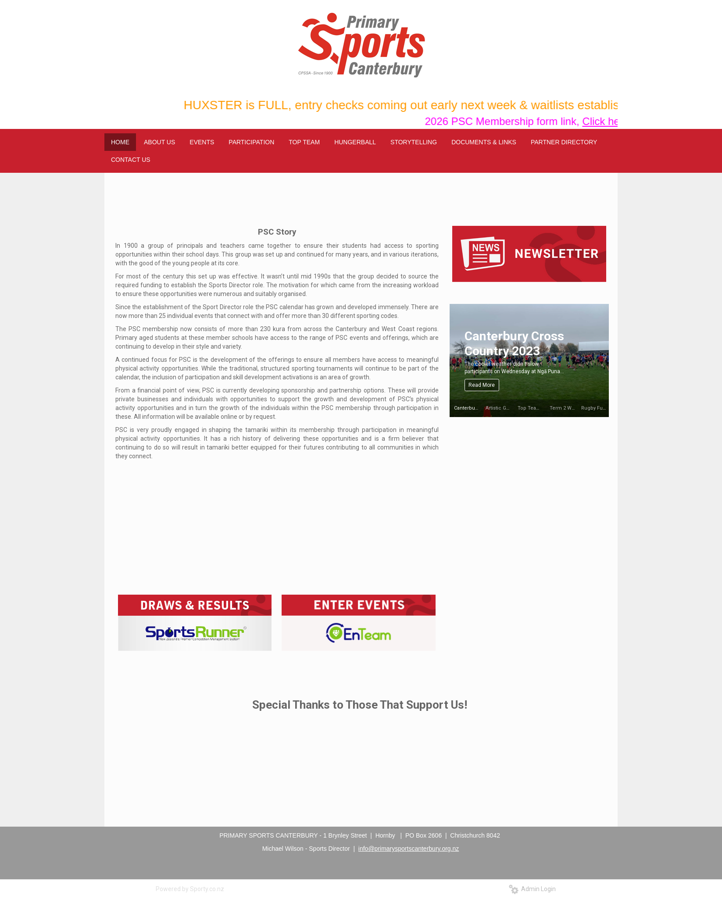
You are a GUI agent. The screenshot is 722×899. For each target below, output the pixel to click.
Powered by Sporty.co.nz (190, 888)
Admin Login (532, 888)
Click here (613, 121)
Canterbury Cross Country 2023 (514, 343)
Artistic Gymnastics (508, 408)
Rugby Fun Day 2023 (604, 408)
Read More (481, 385)
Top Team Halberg (539, 408)
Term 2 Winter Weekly (575, 408)
